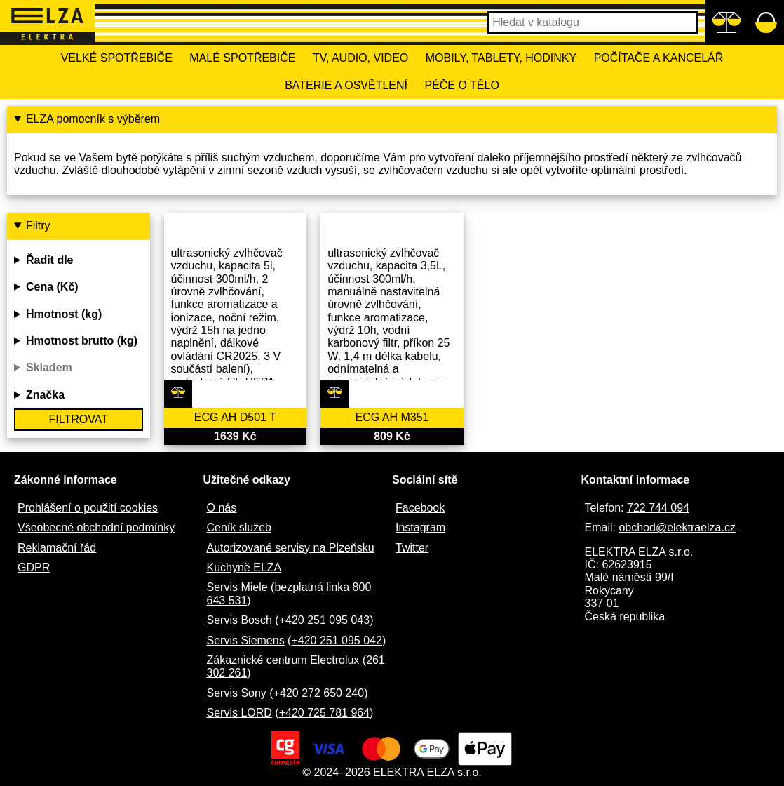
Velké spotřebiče (117, 58)
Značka (45, 395)
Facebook (420, 508)
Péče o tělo (461, 85)
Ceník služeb (239, 527)
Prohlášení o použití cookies (88, 508)
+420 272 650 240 (318, 693)
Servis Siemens (246, 640)
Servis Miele (237, 587)
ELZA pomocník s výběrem (93, 119)
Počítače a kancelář (659, 58)
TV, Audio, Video (360, 58)
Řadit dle (50, 260)
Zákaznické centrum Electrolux (283, 660)
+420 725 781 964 (324, 713)
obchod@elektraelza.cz (677, 527)
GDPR (34, 567)
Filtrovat (78, 419)
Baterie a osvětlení (346, 85)
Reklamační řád (57, 548)
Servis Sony (236, 693)
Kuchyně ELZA (244, 567)
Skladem (49, 367)
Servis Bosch (239, 620)
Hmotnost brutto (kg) (81, 341)
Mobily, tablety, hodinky (501, 58)
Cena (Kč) (52, 287)
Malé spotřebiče (242, 58)
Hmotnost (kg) (64, 314)
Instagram (420, 527)
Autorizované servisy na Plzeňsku (290, 548)
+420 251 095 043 (324, 620)
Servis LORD (239, 713)
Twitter (412, 548)
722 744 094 (658, 508)
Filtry (38, 226)
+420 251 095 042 (336, 640)
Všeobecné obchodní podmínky (96, 527)
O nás (222, 508)
